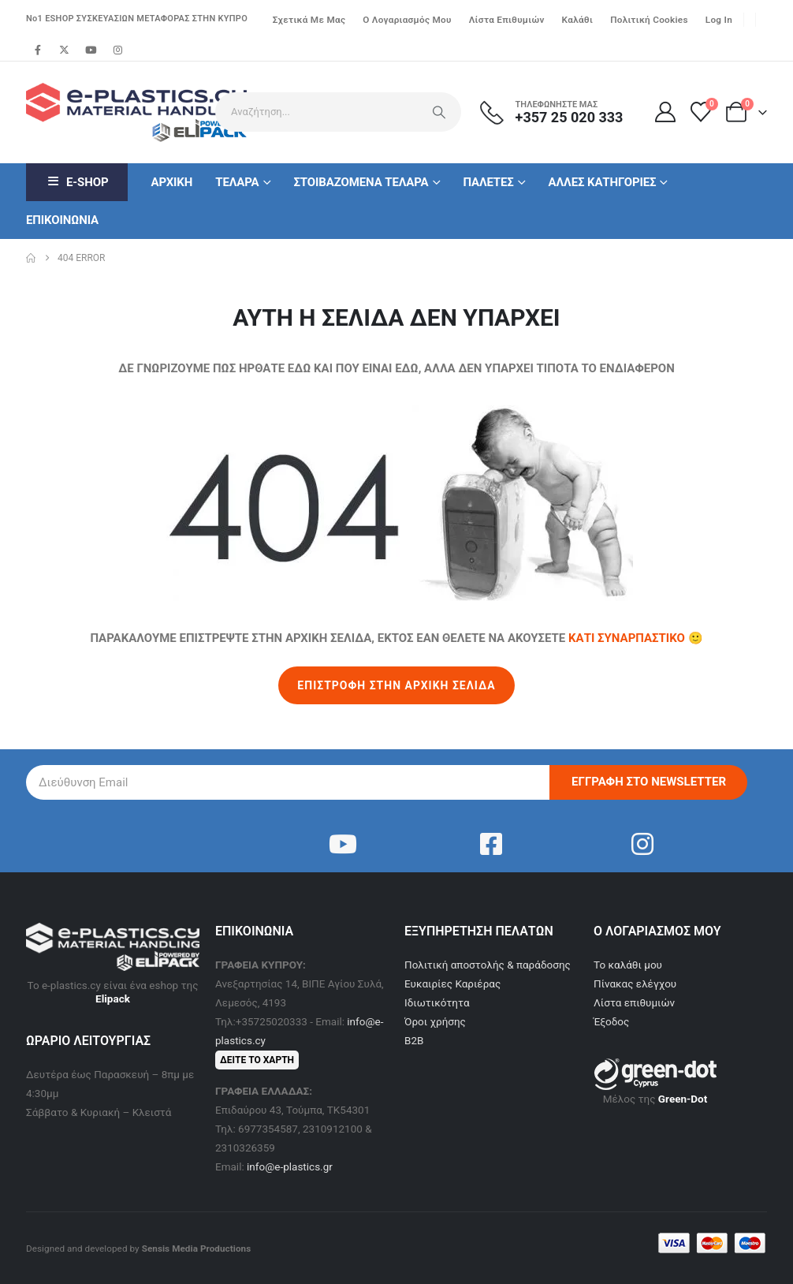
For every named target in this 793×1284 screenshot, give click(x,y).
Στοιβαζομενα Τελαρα (360, 182)
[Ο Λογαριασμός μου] (665, 112)
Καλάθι (578, 19)
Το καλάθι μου (628, 964)
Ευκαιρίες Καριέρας (452, 983)
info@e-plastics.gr (290, 1166)
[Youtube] (91, 50)
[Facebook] (38, 50)
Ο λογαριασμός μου (407, 19)
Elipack (112, 998)
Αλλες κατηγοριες (603, 182)
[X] (65, 50)
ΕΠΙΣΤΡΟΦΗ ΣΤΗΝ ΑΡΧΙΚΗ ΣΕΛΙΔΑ (396, 685)
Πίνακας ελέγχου (635, 983)
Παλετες (488, 182)
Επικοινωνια (62, 220)
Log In (719, 19)
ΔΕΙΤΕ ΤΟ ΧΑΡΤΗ (257, 1060)
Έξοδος (611, 1021)
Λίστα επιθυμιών (507, 19)
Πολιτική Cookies (649, 19)
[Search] (439, 112)
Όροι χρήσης (435, 1021)
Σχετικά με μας (309, 19)
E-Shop (77, 182)
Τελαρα (237, 182)
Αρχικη (171, 182)
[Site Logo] (112, 112)
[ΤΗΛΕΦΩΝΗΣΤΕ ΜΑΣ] (561, 112)
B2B (413, 1040)
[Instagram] (117, 50)
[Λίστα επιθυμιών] (701, 112)
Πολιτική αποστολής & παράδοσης (487, 964)
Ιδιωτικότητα (437, 1002)
